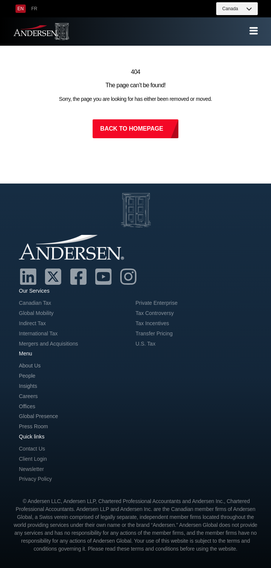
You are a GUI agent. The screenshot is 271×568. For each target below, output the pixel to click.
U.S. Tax (146, 344)
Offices (27, 406)
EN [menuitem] (20, 8)
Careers (28, 396)
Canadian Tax (35, 303)
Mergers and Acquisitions (48, 344)
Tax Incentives (152, 323)
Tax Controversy (155, 313)
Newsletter (31, 469)
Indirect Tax (32, 323)
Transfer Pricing (154, 333)
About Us (30, 366)
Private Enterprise (157, 303)
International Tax (38, 333)
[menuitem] (20, 9)
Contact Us (32, 449)
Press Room (33, 426)
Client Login (33, 459)
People (27, 376)
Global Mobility (36, 313)
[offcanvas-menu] (253, 31)
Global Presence (38, 416)
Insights (28, 386)
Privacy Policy (35, 479)
